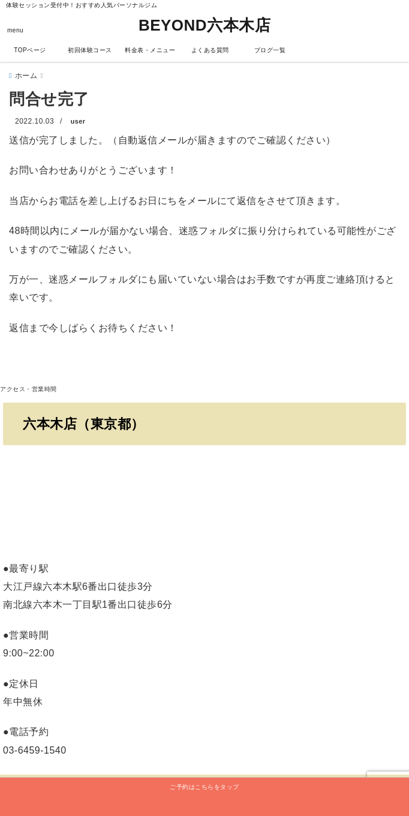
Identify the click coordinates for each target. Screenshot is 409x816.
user (78, 121)
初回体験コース (90, 50)
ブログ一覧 (270, 50)
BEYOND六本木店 (204, 25)
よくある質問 (210, 50)
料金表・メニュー (150, 50)
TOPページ (30, 50)
